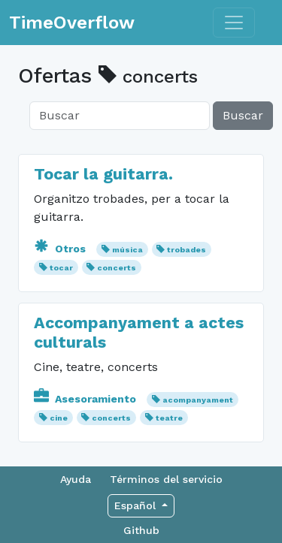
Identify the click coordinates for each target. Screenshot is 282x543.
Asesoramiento (86, 399)
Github (141, 530)
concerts (116, 268)
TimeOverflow (72, 22)
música (127, 250)
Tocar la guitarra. (103, 173)
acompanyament (197, 400)
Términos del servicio (166, 479)
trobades (186, 250)
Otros (61, 249)
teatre (169, 418)
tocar (61, 268)
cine (59, 418)
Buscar (243, 115)
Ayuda (75, 479)
